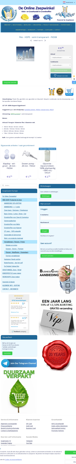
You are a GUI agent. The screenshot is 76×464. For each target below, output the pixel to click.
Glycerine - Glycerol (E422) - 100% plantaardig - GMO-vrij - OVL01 (47, 168)
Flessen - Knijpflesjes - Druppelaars (17, 252)
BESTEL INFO (27, 25)
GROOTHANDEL (17, 25)
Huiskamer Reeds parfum (12, 259)
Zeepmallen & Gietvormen (12, 235)
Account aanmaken (47, 256)
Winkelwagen (46, 196)
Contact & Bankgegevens (9, 431)
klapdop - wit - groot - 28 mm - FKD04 (9, 166)
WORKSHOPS (31, 30)
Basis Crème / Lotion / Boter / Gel (15, 214)
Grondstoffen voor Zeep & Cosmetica (16, 217)
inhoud (52, 54)
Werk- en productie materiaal (13, 238)
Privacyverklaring (6, 426)
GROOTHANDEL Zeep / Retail (11, 270)
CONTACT (57, 30)
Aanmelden (7, 353)
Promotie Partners (57, 431)
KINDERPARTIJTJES (21, 30)
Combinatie (54, 62)
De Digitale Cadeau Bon (11, 266)
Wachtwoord (44, 222)
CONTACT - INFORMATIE (10, 289)
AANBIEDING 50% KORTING (12, 203)
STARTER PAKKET (65, 25)
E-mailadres (44, 215)
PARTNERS (40, 30)
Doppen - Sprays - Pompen (14, 249)
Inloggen (44, 231)
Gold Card (29, 426)
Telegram (29, 441)
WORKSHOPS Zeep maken (11, 277)
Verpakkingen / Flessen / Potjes (14, 242)
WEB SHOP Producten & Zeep (12, 200)
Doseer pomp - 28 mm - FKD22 (28, 165)
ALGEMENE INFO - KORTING (11, 285)
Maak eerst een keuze (61, 70)
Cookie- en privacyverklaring (29, 460)
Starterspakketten (10, 221)
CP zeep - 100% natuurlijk (12, 231)
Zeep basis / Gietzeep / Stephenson (16, 210)
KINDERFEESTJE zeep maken (11, 273)
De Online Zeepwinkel (9, 196)
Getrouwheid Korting (58, 428)
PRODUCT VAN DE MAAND (51, 25)
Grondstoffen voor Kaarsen (12, 228)
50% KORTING (37, 25)
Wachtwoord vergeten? (47, 236)
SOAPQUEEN (49, 30)
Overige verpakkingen (13, 256)
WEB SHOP (7, 25)
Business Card (31, 428)
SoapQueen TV (6, 441)
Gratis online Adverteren (59, 426)
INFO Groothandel (57, 424)
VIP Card (29, 424)
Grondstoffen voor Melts (12, 224)
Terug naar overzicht (10, 82)
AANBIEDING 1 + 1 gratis (12, 207)
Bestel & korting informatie (10, 428)
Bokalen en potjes (11, 245)
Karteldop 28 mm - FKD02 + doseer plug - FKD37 (39, 110)
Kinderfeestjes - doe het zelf (13, 263)
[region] (24, 456)
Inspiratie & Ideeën (8, 282)
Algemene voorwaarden (9, 424)
